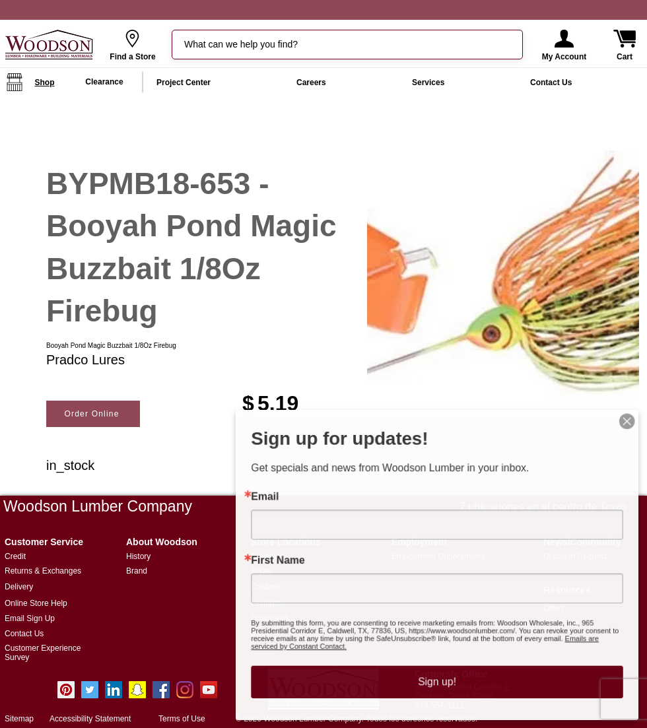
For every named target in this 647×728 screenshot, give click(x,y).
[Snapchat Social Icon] (137, 689)
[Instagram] (184, 689)
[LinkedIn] (113, 689)
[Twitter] (89, 689)
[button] (564, 39)
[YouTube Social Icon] (208, 689)
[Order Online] (93, 414)
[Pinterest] (66, 689)
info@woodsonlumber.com (174, 705)
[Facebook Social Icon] (161, 689)
